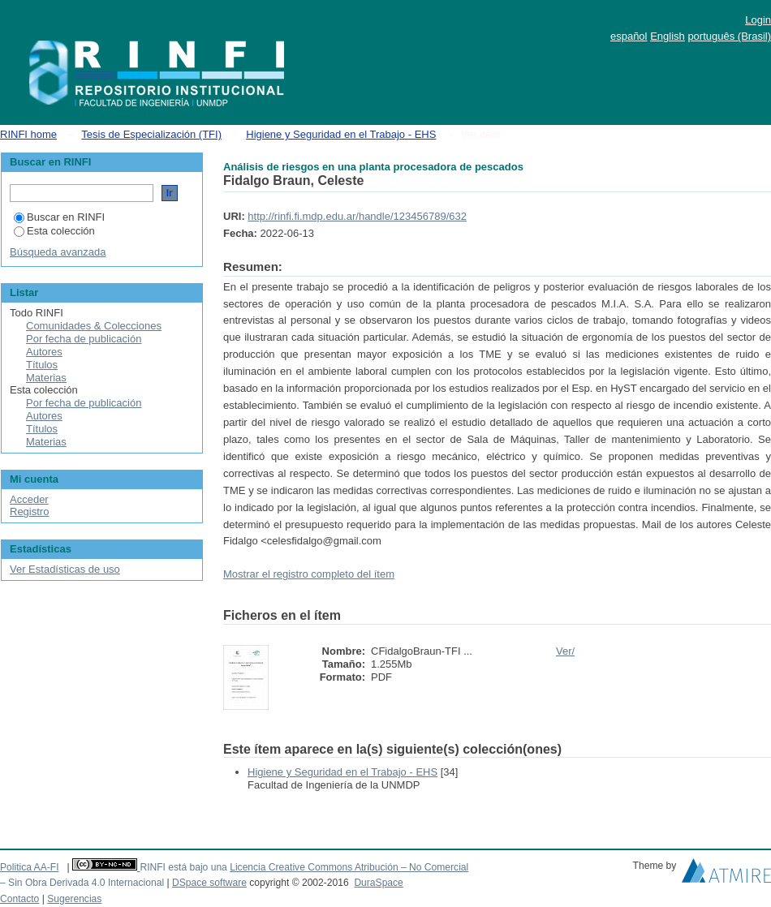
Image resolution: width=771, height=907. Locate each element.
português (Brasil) (729, 36)
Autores (44, 352)
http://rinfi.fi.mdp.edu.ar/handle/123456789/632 (357, 216)
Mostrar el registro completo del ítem (308, 574)
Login (758, 20)
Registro (29, 511)
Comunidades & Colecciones (94, 326)
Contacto (19, 899)
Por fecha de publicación (83, 339)
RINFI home (28, 134)
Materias (46, 378)
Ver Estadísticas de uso (65, 569)
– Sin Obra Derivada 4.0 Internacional (82, 882)
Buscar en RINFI (59, 217)
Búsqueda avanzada (58, 252)
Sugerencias (74, 899)
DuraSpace (378, 882)
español (629, 36)
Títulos (42, 365)
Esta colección (54, 231)
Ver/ (565, 651)
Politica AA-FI (29, 867)
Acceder (29, 499)
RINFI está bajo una (183, 867)
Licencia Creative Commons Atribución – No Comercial (349, 867)
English (667, 36)
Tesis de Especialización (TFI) (151, 134)
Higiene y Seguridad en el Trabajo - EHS (341, 134)
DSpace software (209, 882)
